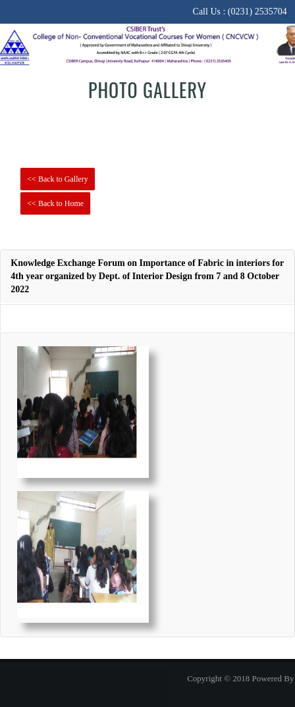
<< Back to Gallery (57, 179)
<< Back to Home (55, 203)
